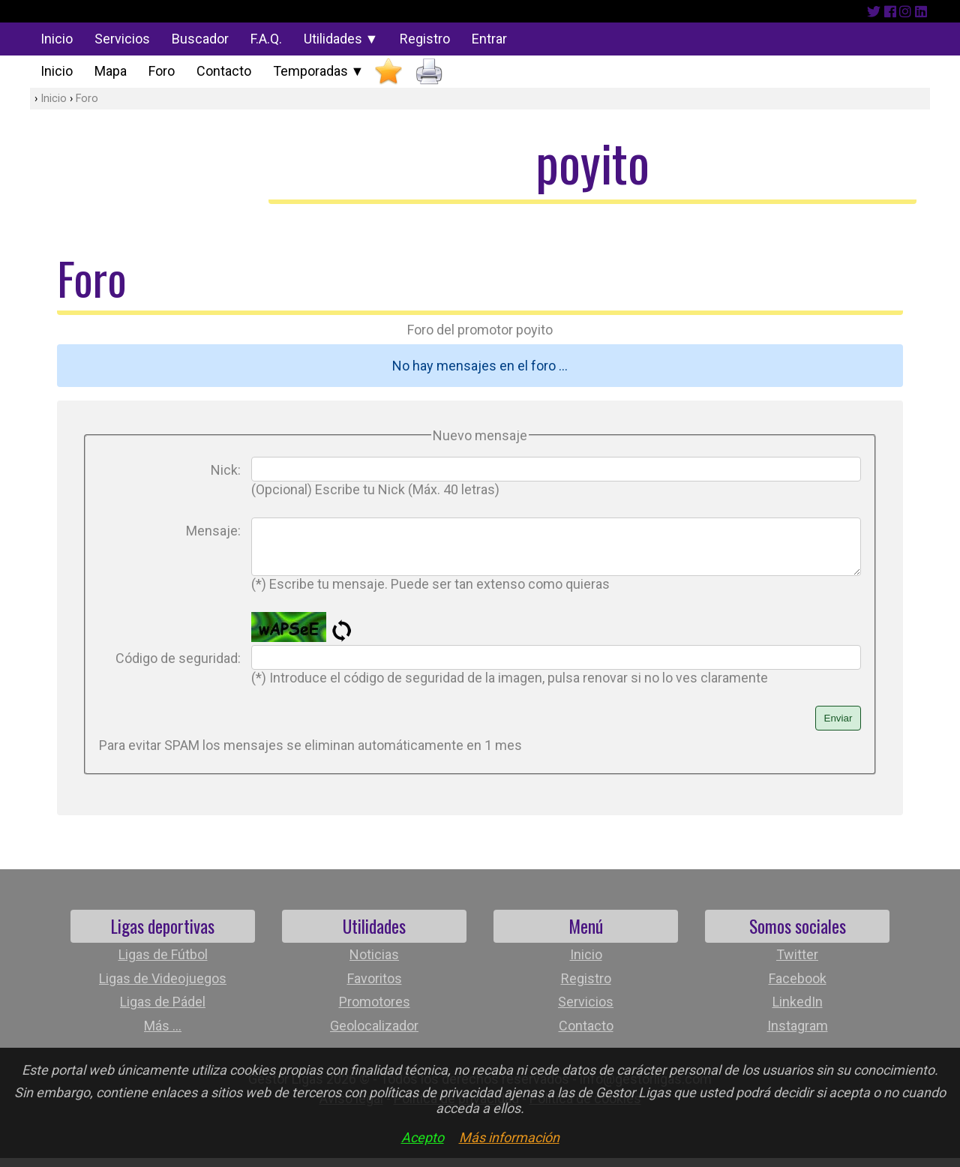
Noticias (374, 963)
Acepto (422, 1137)
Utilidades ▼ (341, 38)
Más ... (163, 1034)
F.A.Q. (266, 38)
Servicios (122, 38)
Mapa (110, 71)
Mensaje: (213, 530)
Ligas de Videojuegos (162, 987)
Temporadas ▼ (318, 71)
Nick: (226, 470)
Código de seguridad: (178, 667)
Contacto (223, 71)
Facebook (797, 987)
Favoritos (374, 987)
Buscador (200, 38)
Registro (425, 38)
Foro (161, 71)
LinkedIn (797, 1010)
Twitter (797, 963)
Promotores (374, 1010)
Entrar (489, 38)
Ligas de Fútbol (163, 963)
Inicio (56, 38)
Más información (509, 1137)
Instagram (797, 1034)
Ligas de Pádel (163, 1010)
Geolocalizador (374, 1034)
